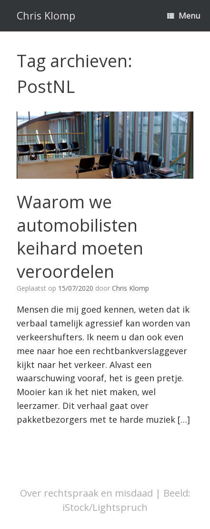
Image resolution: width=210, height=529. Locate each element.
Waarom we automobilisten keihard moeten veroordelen (80, 236)
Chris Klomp (130, 288)
